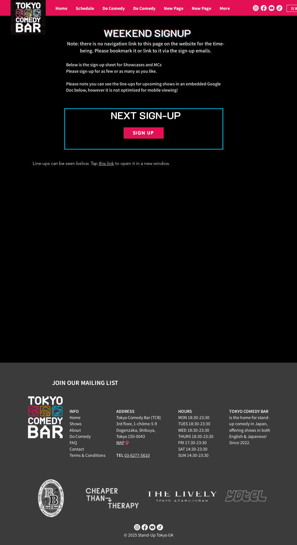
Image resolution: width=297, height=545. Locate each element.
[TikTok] (279, 8)
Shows (76, 423)
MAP (120, 442)
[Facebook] (264, 8)
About (75, 430)
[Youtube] (271, 8)
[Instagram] (256, 8)
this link (106, 163)
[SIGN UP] (144, 133)
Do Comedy (80, 436)
